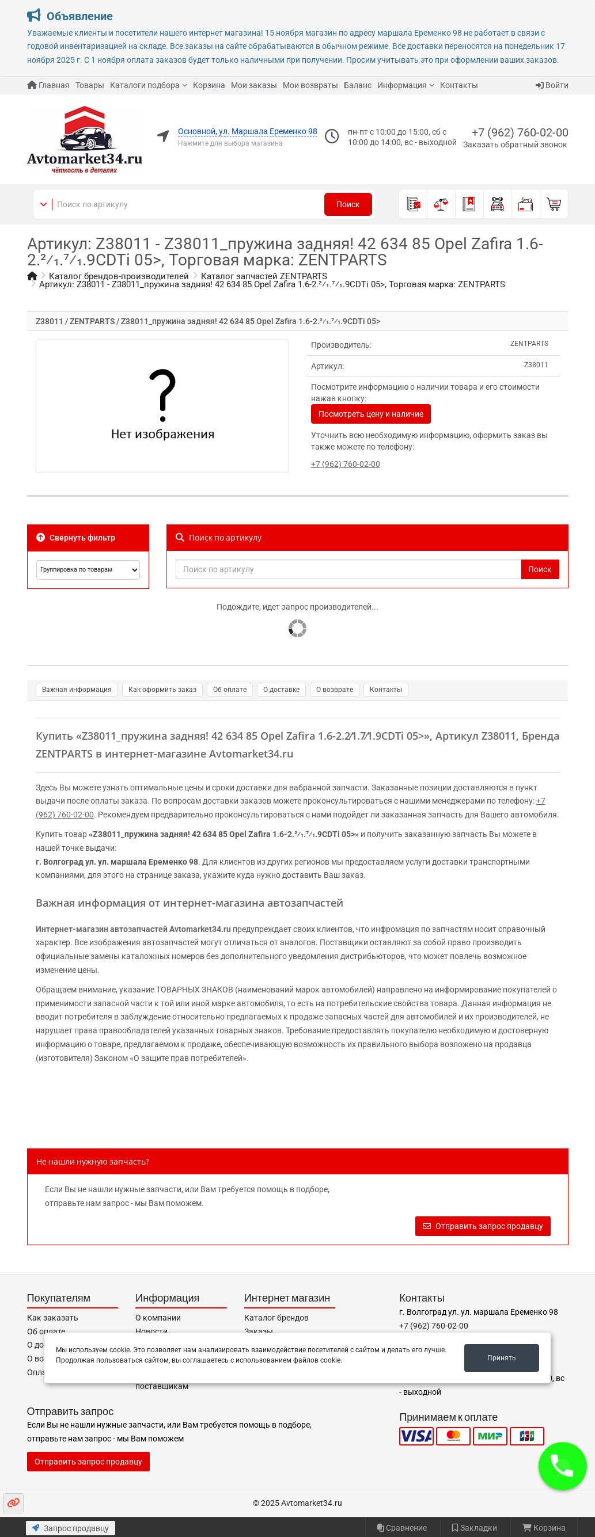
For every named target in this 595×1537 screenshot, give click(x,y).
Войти (552, 85)
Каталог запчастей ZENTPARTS (264, 276)
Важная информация (77, 690)
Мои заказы (254, 85)
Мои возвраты (310, 85)
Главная (48, 85)
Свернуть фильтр (75, 537)
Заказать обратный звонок (515, 144)
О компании (158, 1317)
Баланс (358, 85)
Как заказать (52, 1317)
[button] (562, 1466)
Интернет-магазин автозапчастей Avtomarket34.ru (133, 929)
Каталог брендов (276, 1317)
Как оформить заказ (162, 690)
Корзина (209, 85)
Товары (89, 85)
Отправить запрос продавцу (483, 1226)
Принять (501, 1358)
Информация (402, 85)
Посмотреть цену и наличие (371, 414)
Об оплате (230, 690)
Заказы (258, 1331)
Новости (151, 1331)
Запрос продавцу (70, 1528)
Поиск (348, 204)
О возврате (334, 690)
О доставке (281, 690)
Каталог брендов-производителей (119, 276)
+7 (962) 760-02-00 (520, 132)
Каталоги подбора (145, 85)
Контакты (459, 85)
